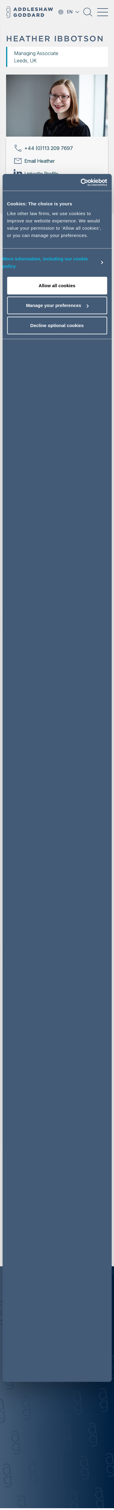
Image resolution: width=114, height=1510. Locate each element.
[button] (88, 14)
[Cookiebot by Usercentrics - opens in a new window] (81, 182)
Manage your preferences (57, 305)
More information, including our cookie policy (45, 262)
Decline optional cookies (57, 325)
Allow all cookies (57, 285)
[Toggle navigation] (102, 12)
